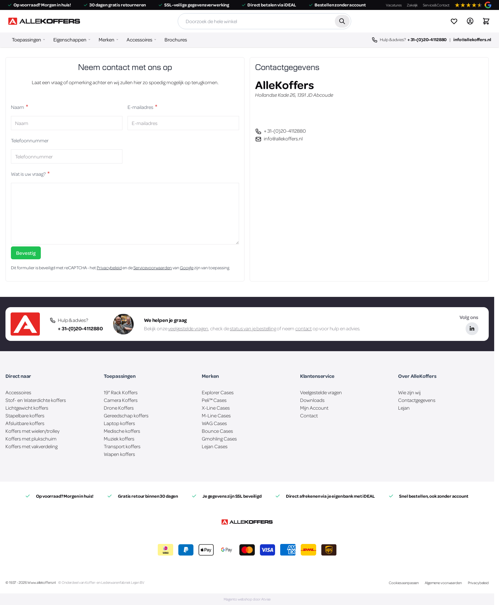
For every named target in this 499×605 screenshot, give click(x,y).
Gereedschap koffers (126, 415)
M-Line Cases (216, 415)
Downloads (312, 400)
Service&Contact (436, 5)
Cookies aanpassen (404, 582)
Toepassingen (26, 39)
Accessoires (139, 39)
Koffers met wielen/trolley (32, 431)
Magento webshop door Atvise (247, 599)
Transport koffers (122, 446)
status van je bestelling (253, 328)
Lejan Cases (214, 446)
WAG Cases (214, 423)
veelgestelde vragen (188, 328)
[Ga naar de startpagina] (44, 21)
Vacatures (394, 5)
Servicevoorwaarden (152, 267)
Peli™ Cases (214, 400)
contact (303, 328)
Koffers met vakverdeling (31, 446)
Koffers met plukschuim (31, 438)
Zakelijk (412, 5)
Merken (106, 39)
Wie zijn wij (409, 392)
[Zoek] (342, 21)
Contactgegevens (416, 400)
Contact (309, 415)
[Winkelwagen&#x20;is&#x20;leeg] (486, 21)
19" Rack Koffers (121, 392)
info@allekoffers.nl (472, 39)
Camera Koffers (121, 400)
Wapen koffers (119, 454)
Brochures (176, 39)
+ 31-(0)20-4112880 (427, 39)
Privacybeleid (109, 267)
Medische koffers (122, 431)
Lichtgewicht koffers (26, 408)
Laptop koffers (119, 423)
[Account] (470, 21)
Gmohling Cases (219, 438)
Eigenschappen (69, 39)
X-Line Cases (216, 408)
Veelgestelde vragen (321, 392)
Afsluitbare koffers (24, 423)
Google (186, 267)
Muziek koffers (119, 438)
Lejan (404, 408)
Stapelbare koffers (24, 415)
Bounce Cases (217, 431)
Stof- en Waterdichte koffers (35, 400)
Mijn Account (314, 408)
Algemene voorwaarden (443, 582)
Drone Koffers (119, 408)
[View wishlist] (454, 21)
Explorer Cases (218, 392)
